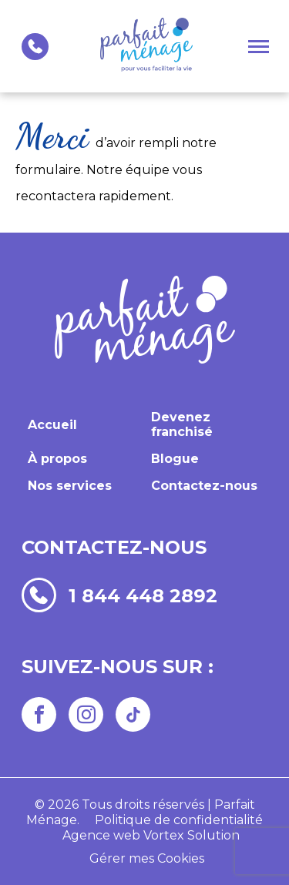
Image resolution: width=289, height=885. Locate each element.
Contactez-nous (204, 485)
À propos (57, 458)
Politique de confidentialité (179, 820)
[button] (259, 46)
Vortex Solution (191, 835)
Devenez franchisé (182, 424)
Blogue (175, 458)
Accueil (52, 424)
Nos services (70, 485)
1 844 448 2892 (143, 595)
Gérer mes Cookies (146, 858)
